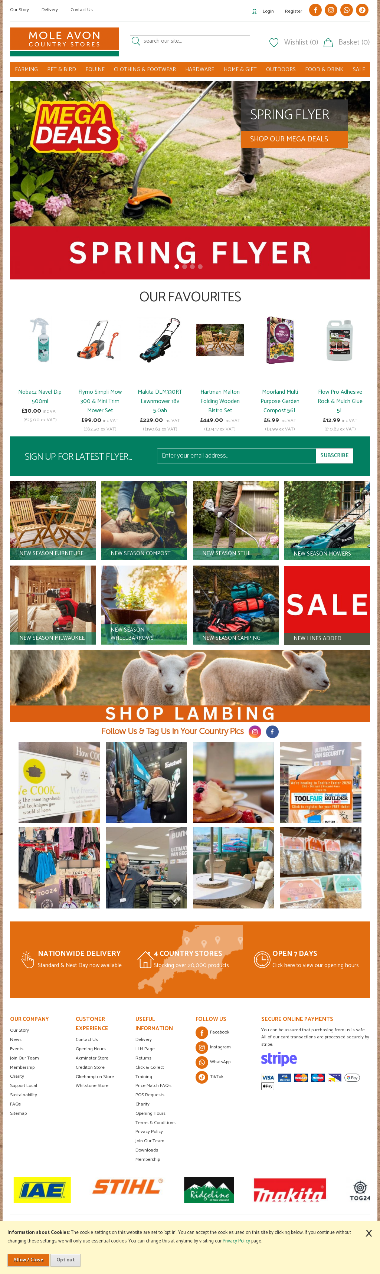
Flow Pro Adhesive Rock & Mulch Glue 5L (340, 401)
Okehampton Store (95, 1077)
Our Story (19, 10)
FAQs (15, 1104)
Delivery (50, 10)
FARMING (26, 69)
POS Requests (149, 1095)
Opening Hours (91, 1049)
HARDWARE (199, 69)
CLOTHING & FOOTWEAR (145, 69)
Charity (17, 1076)
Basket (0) (354, 43)
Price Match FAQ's (153, 1086)
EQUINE (95, 69)
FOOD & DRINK (324, 69)
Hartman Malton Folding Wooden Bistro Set (220, 401)
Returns (143, 1058)
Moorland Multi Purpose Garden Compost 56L (280, 401)
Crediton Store (90, 1067)
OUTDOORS (281, 69)
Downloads (146, 1150)
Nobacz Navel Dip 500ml (40, 396)
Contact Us (82, 10)
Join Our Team (24, 1058)
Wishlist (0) (301, 43)
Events (16, 1049)
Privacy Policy (149, 1132)
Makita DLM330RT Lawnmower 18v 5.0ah (160, 401)
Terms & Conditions (155, 1123)
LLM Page (145, 1049)
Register (293, 11)
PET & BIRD (61, 69)
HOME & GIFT (240, 69)
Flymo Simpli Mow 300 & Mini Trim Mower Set (100, 401)
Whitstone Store (92, 1086)
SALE (359, 69)
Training (143, 1077)
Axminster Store (92, 1058)
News (16, 1040)
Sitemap (18, 1113)
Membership (22, 1067)
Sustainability (23, 1095)
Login (268, 11)
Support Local (23, 1086)
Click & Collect (149, 1067)
